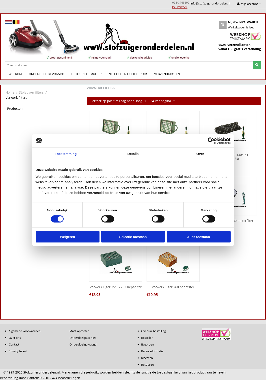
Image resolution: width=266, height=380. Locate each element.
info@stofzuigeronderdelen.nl (210, 3)
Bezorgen (147, 344)
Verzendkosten (167, 74)
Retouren (147, 365)
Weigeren (67, 237)
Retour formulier (86, 74)
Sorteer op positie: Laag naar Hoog (118, 101)
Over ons (15, 338)
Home (10, 92)
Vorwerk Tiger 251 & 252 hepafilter (116, 287)
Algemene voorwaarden (25, 331)
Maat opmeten (79, 331)
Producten (15, 108)
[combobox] (129, 65)
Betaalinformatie (152, 351)
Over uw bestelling (153, 331)
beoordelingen (66, 378)
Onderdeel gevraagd (46, 74)
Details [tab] (133, 153)
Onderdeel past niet (82, 338)
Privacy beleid (18, 351)
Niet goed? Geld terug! (128, 74)
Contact (14, 344)
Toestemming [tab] (66, 153)
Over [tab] (200, 153)
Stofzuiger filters (31, 92)
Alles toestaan (198, 237)
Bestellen (147, 338)
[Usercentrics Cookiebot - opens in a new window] (211, 140)
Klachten (147, 358)
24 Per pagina (162, 101)
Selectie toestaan (133, 237)
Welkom (15, 74)
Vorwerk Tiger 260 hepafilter (173, 287)
